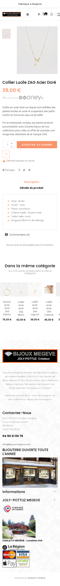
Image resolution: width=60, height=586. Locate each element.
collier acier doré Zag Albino (21, 308)
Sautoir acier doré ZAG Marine (7, 308)
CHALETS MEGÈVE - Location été (22, 540)
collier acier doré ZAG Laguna (35, 308)
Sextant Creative (36, 577)
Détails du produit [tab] (31, 188)
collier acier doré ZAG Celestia (49, 308)
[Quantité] (8, 144)
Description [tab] (31, 182)
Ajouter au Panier (37, 144)
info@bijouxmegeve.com (16, 444)
